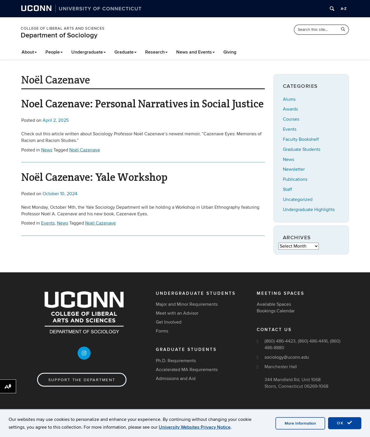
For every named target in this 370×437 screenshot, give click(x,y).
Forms (162, 331)
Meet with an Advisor (177, 313)
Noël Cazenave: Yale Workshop (94, 177)
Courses (291, 119)
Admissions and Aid (175, 378)
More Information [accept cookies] (300, 423)
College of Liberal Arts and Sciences (63, 28)
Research (156, 52)
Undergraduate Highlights (309, 209)
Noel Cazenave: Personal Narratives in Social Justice (142, 104)
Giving (229, 52)
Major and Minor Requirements (187, 304)
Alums (289, 99)
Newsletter (294, 169)
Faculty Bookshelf (301, 139)
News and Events (195, 52)
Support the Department (81, 379)
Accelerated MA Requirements (187, 370)
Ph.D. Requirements (176, 361)
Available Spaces (274, 304)
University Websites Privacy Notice (195, 427)
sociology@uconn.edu (286, 357)
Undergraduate (88, 52)
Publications (295, 179)
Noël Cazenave (84, 150)
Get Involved (168, 322)
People (54, 52)
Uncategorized (298, 199)
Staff (287, 189)
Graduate (125, 52)
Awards (290, 109)
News (46, 150)
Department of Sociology (59, 35)
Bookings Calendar (276, 311)
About (29, 52)
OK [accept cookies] (344, 422)
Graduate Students (301, 149)
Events (48, 223)
